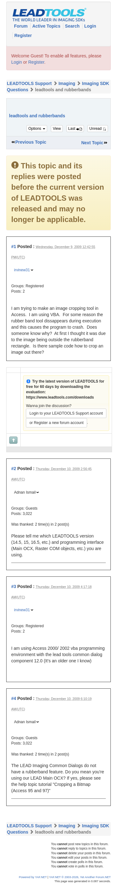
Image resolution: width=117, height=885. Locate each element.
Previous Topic (30, 142)
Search (73, 26)
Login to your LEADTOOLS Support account (66, 413)
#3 (13, 586)
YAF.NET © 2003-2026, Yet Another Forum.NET (80, 877)
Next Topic (92, 142)
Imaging (66, 83)
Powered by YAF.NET (33, 877)
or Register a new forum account (56, 423)
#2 (13, 468)
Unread (97, 128)
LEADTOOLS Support (29, 83)
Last (75, 128)
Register (23, 35)
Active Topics (46, 26)
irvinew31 (22, 270)
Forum (21, 26)
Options (37, 128)
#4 (13, 698)
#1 (13, 246)
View (57, 128)
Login (90, 26)
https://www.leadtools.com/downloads (60, 397)
